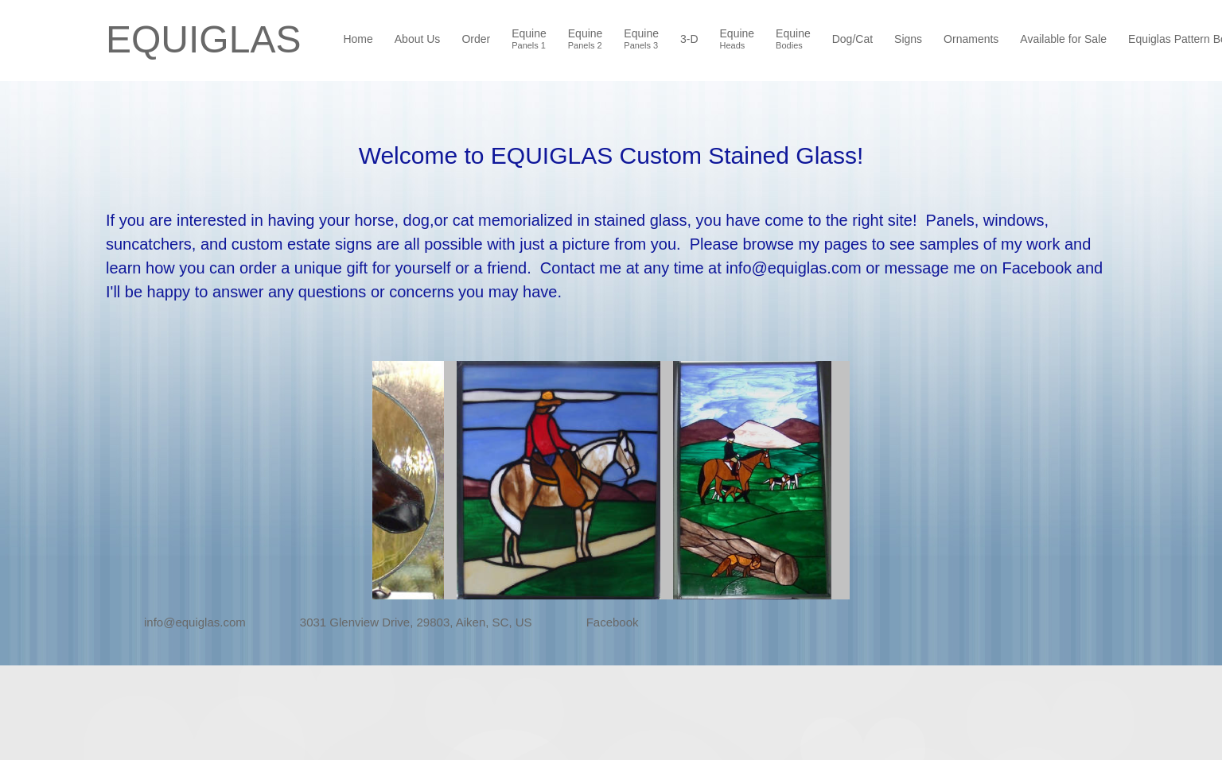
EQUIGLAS (203, 40)
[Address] (405, 622)
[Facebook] (601, 622)
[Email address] (184, 622)
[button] (466, 480)
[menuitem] (358, 40)
